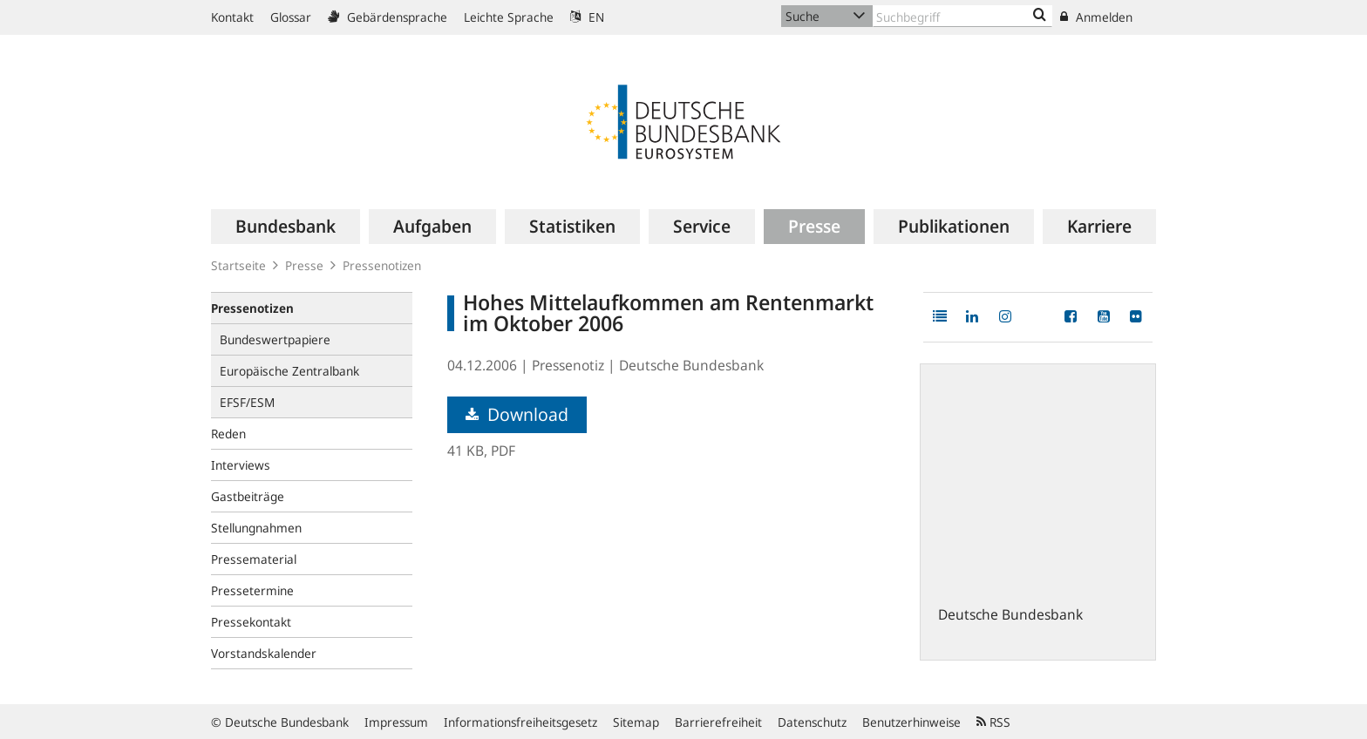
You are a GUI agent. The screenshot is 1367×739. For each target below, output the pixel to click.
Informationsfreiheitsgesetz (520, 722)
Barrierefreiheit (718, 722)
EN (587, 17)
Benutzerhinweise (911, 722)
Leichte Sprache (509, 17)
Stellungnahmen (256, 527)
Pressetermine (252, 590)
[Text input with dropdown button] (962, 16)
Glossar (290, 17)
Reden (228, 433)
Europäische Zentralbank (289, 371)
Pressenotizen (382, 265)
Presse (304, 265)
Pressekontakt (251, 622)
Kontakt (232, 17)
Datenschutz (812, 722)
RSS (993, 722)
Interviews (240, 465)
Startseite (238, 265)
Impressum (396, 722)
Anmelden (1096, 17)
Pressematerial (253, 559)
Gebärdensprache (387, 17)
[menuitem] (285, 226)
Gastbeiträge (247, 496)
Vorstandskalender (263, 653)
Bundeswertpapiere (275, 339)
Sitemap (636, 722)
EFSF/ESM (247, 402)
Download (517, 414)
